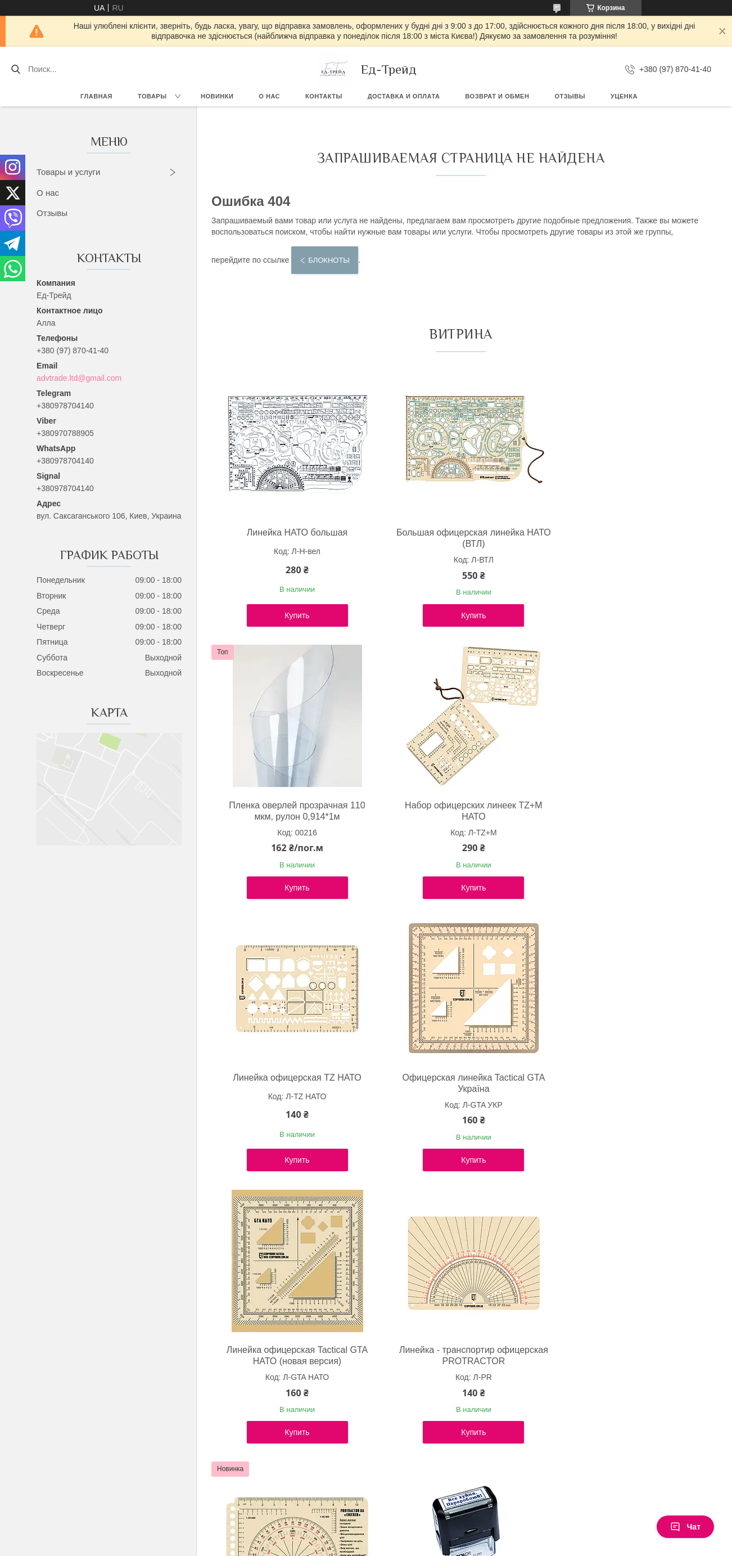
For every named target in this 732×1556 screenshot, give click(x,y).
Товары (152, 96)
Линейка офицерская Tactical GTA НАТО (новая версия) (292, 1083)
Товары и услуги (68, 172)
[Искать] (15, 69)
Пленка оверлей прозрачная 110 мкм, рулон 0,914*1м (624, 538)
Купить (291, 615)
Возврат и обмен (497, 96)
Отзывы (569, 96)
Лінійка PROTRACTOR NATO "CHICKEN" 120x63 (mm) (624, 1083)
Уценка (624, 96)
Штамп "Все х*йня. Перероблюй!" (292, 1350)
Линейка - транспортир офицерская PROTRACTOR (458, 1083)
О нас (269, 96)
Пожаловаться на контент (331, 1545)
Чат (685, 1527)
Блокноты (329, 260)
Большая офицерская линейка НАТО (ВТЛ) (458, 538)
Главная (96, 96)
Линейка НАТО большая (292, 532)
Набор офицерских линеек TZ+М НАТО (292, 811)
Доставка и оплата (404, 96)
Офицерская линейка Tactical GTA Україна (624, 811)
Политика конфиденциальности (426, 1545)
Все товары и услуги (456, 1468)
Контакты (323, 96)
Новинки (217, 96)
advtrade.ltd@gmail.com (79, 378)
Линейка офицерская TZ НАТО (458, 805)
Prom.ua (414, 1535)
